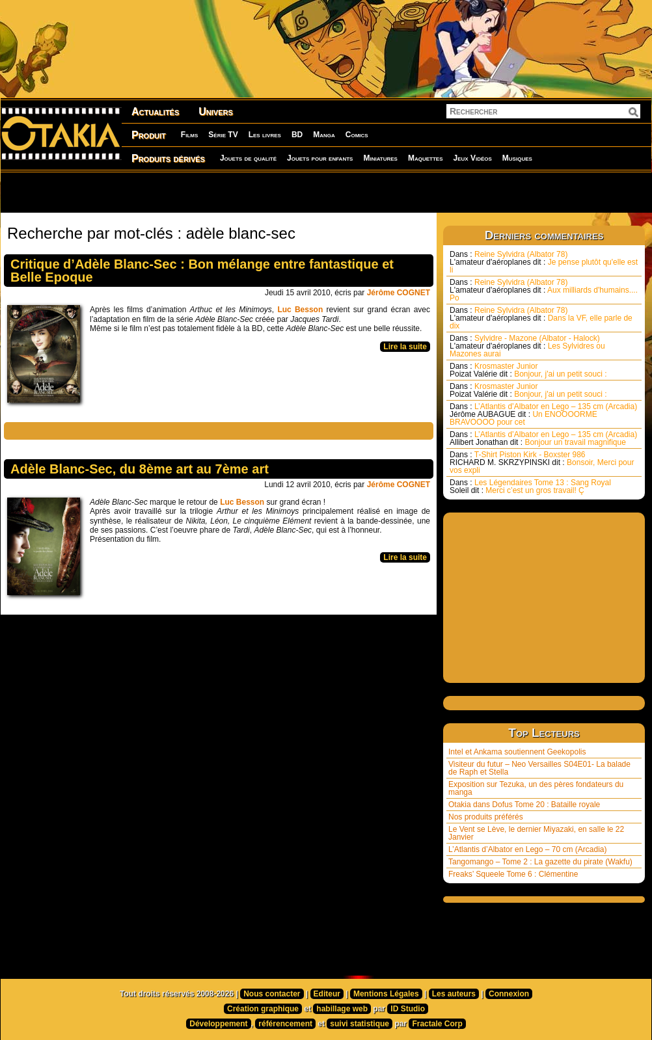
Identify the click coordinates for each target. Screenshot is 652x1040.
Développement (218, 1023)
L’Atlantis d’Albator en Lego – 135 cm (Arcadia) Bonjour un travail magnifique (543, 438)
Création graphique (263, 1008)
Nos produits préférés (485, 816)
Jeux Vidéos (472, 158)
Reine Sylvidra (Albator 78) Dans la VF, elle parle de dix (541, 318)
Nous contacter (271, 993)
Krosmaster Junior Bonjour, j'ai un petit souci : (528, 370)
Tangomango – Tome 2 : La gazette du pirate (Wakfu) (540, 861)
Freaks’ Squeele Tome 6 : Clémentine (513, 874)
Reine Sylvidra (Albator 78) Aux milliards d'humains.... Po (544, 290)
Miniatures (380, 158)
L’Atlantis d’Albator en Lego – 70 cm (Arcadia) (527, 849)
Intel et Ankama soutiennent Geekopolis (517, 751)
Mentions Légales (386, 993)
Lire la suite (405, 346)
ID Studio (407, 1008)
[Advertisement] (167, 191)
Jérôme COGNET (398, 292)
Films (189, 134)
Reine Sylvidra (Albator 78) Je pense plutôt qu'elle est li (544, 262)
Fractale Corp (437, 1023)
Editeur (327, 993)
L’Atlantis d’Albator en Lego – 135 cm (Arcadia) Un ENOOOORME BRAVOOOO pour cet (543, 414)
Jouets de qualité (248, 158)
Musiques (517, 158)
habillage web (342, 1008)
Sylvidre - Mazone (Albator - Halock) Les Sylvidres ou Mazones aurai (527, 346)
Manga (324, 134)
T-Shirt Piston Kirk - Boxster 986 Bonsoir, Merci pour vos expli (542, 462)
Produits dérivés (168, 158)
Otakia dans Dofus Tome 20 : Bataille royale (524, 804)
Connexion (509, 993)
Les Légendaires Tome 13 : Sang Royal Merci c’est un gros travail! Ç (530, 486)
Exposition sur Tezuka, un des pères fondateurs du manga (535, 788)
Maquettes (425, 158)
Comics (357, 134)
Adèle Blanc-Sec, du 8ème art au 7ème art (139, 469)
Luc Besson (300, 309)
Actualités (155, 111)
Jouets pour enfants (320, 158)
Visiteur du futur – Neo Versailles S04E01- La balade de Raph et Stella (539, 768)
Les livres (265, 134)
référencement (285, 1023)
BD (297, 134)
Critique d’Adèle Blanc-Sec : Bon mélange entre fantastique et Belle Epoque (202, 270)
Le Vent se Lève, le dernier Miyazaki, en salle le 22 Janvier (536, 833)
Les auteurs (454, 993)
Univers (215, 111)
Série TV (223, 134)
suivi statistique (359, 1023)
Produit (148, 134)
